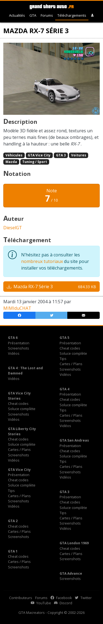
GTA (32, 15)
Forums (47, 15)
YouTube (41, 602)
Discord (63, 602)
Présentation (18, 342)
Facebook (61, 597)
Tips (63, 358)
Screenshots (18, 348)
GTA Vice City (39, 155)
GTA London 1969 (74, 543)
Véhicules (14, 155)
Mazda (11, 161)
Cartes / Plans (71, 363)
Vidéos (14, 353)
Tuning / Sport (34, 161)
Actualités (17, 15)
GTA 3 (61, 155)
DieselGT (12, 228)
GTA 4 (64, 389)
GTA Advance (71, 573)
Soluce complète (73, 353)
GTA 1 (13, 551)
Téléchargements (71, 15)
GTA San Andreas (74, 440)
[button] (92, 15)
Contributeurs (20, 597)
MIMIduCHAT (17, 308)
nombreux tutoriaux (42, 261)
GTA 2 (13, 521)
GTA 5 (64, 337)
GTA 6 (13, 337)
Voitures (78, 155)
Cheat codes (70, 348)
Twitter (83, 597)
